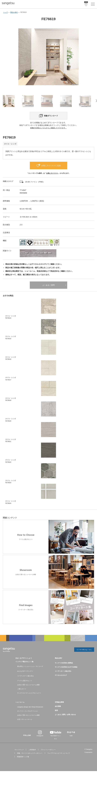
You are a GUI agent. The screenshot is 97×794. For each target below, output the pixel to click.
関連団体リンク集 (23, 762)
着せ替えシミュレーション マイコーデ (30, 672)
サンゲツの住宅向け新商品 (64, 668)
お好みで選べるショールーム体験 (28, 690)
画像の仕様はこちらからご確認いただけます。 (48, 134)
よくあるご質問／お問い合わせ (65, 720)
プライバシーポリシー (48, 755)
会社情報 (58, 712)
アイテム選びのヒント (24, 686)
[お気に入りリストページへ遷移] (86, 5)
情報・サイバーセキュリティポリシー (30, 759)
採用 (56, 716)
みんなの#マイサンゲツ (25, 677)
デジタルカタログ (61, 681)
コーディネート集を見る (25, 681)
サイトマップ (19, 755)
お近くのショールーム (24, 725)
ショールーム (19, 708)
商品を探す (58, 664)
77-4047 (23, 196)
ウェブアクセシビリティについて (58, 759)
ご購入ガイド (21, 694)
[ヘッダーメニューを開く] (93, 5)
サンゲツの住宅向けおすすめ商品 (66, 672)
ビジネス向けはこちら (84, 655)
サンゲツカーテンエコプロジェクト (29, 698)
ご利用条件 (32, 755)
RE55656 (23, 199)
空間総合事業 (59, 708)
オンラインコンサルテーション (27, 716)
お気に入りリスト (52, 179)
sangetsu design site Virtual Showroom (30, 712)
